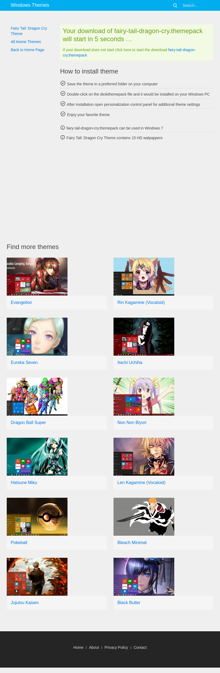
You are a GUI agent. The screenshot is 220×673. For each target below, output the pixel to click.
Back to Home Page (27, 50)
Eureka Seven (24, 362)
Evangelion (21, 302)
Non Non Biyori (132, 422)
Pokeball (19, 542)
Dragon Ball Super (28, 422)
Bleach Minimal (132, 542)
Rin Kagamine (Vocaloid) (141, 302)
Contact (140, 647)
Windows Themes (30, 5)
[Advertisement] (113, 191)
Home (78, 647)
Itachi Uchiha (130, 362)
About (94, 647)
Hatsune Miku (24, 482)
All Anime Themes (26, 42)
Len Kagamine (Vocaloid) (142, 482)
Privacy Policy (116, 647)
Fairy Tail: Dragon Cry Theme (29, 31)
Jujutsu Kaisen (25, 602)
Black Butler (129, 602)
